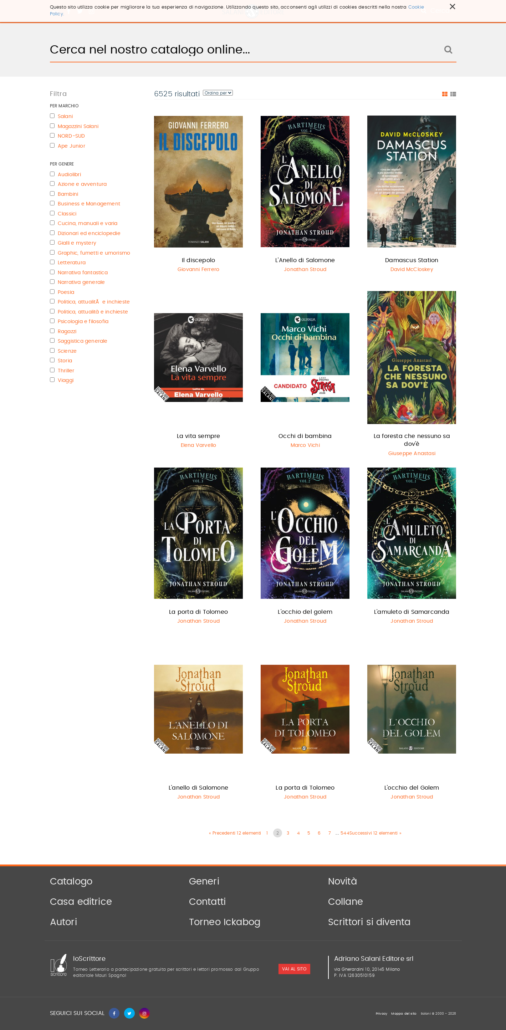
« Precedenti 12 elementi (235, 833)
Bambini (68, 194)
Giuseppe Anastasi (411, 453)
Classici (67, 213)
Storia (65, 360)
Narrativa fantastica (83, 272)
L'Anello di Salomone (305, 260)
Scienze (67, 351)
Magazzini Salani (78, 126)
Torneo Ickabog (225, 922)
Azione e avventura (82, 184)
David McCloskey (411, 269)
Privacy (381, 1013)
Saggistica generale (83, 341)
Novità (342, 881)
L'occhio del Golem (411, 788)
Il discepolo (198, 260)
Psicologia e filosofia (83, 321)
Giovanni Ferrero (198, 269)
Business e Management (89, 204)
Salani (65, 116)
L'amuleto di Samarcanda (412, 612)
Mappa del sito (403, 1013)
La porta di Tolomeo (198, 612)
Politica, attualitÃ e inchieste (94, 302)
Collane (345, 902)
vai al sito (294, 969)
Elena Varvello (198, 445)
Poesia (66, 292)
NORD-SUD (71, 136)
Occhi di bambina (305, 436)
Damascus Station (411, 260)
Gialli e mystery (77, 243)
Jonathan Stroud (305, 269)
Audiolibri (69, 174)
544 (345, 833)
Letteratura (72, 262)
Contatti (207, 902)
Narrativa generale (81, 282)
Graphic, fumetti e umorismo (94, 253)
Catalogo (71, 881)
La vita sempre (198, 436)
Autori (63, 922)
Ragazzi (67, 331)
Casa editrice (81, 902)
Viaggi (65, 380)
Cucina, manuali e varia (88, 223)
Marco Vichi (305, 445)
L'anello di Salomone (198, 788)
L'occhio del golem (305, 612)
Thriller (66, 370)
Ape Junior (71, 146)
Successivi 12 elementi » (375, 833)
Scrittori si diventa (369, 922)
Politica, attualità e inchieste (93, 312)
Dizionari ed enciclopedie (89, 233)
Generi (204, 881)
